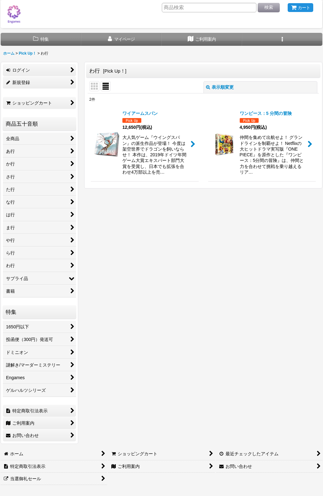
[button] (282, 39)
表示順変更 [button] (220, 87)
